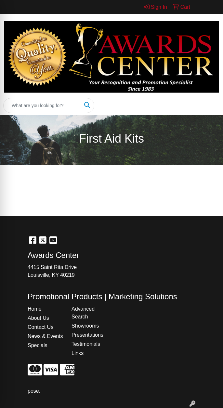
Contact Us (40, 327)
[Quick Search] (42, 105)
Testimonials (86, 344)
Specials (37, 345)
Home (35, 309)
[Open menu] (209, 105)
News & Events (45, 336)
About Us (38, 318)
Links (78, 353)
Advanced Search (83, 312)
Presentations (87, 335)
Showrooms (85, 326)
